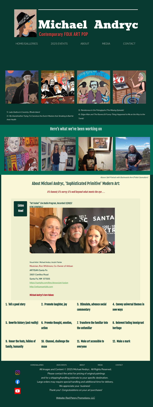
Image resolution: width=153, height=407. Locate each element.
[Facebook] (17, 382)
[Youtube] (17, 391)
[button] (21, 154)
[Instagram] (17, 372)
